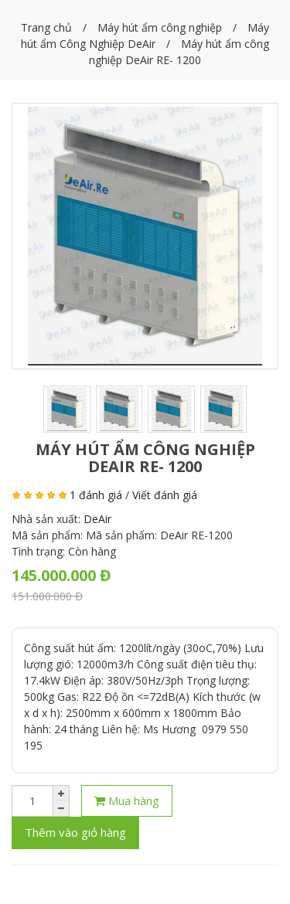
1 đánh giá (96, 495)
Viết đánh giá (164, 495)
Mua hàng (126, 800)
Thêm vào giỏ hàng (75, 832)
